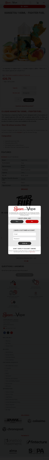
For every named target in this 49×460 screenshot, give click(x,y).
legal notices (32, 251)
